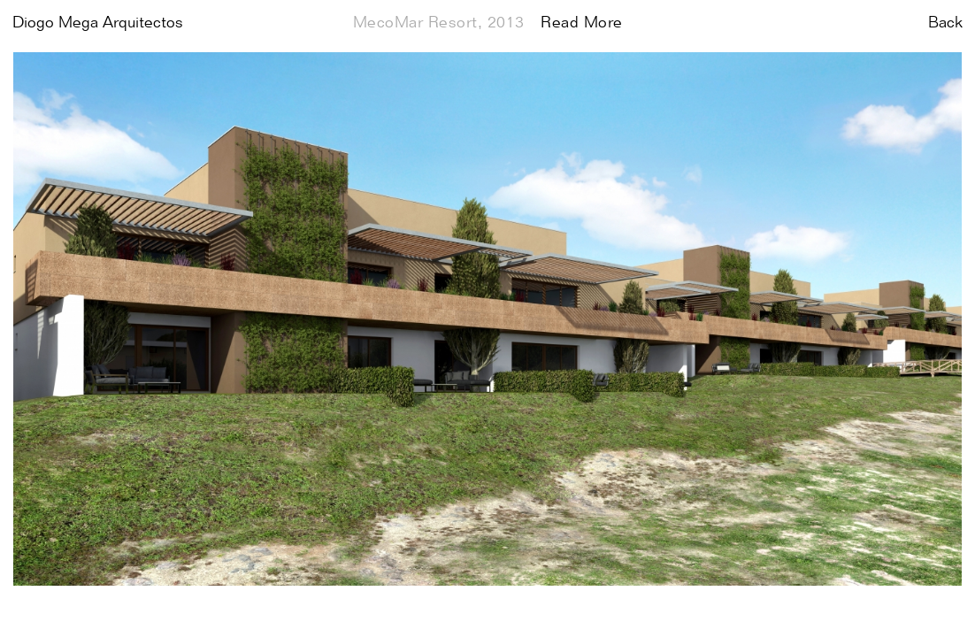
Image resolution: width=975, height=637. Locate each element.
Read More (582, 23)
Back (945, 23)
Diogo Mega (97, 23)
